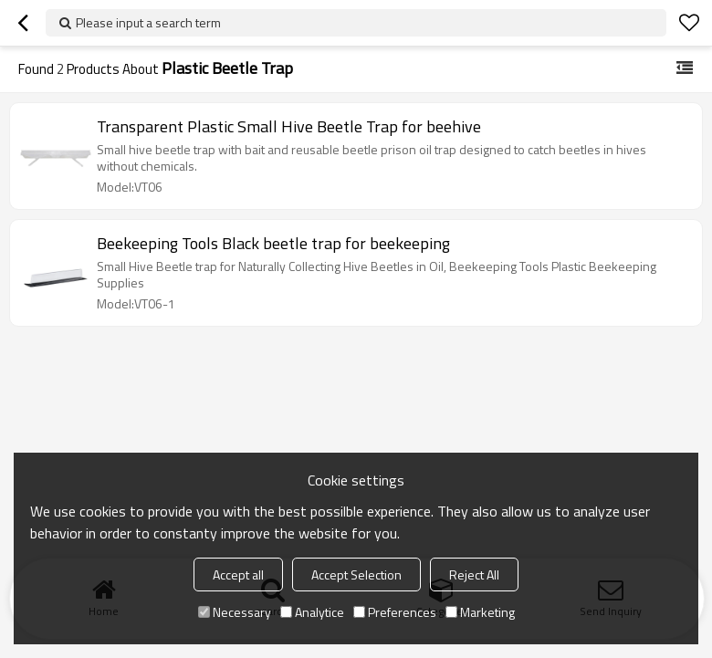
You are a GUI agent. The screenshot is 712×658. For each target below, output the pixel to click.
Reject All (474, 574)
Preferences (394, 611)
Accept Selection (356, 574)
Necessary (234, 611)
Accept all (238, 574)
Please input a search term (148, 22)
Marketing (480, 611)
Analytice (312, 611)
